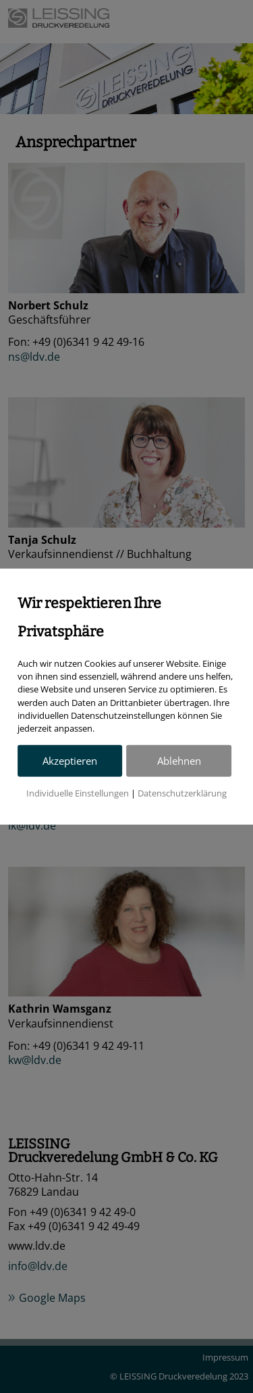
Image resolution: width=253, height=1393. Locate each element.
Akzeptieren (70, 760)
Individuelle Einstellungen (77, 793)
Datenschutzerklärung (182, 793)
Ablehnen (179, 760)
